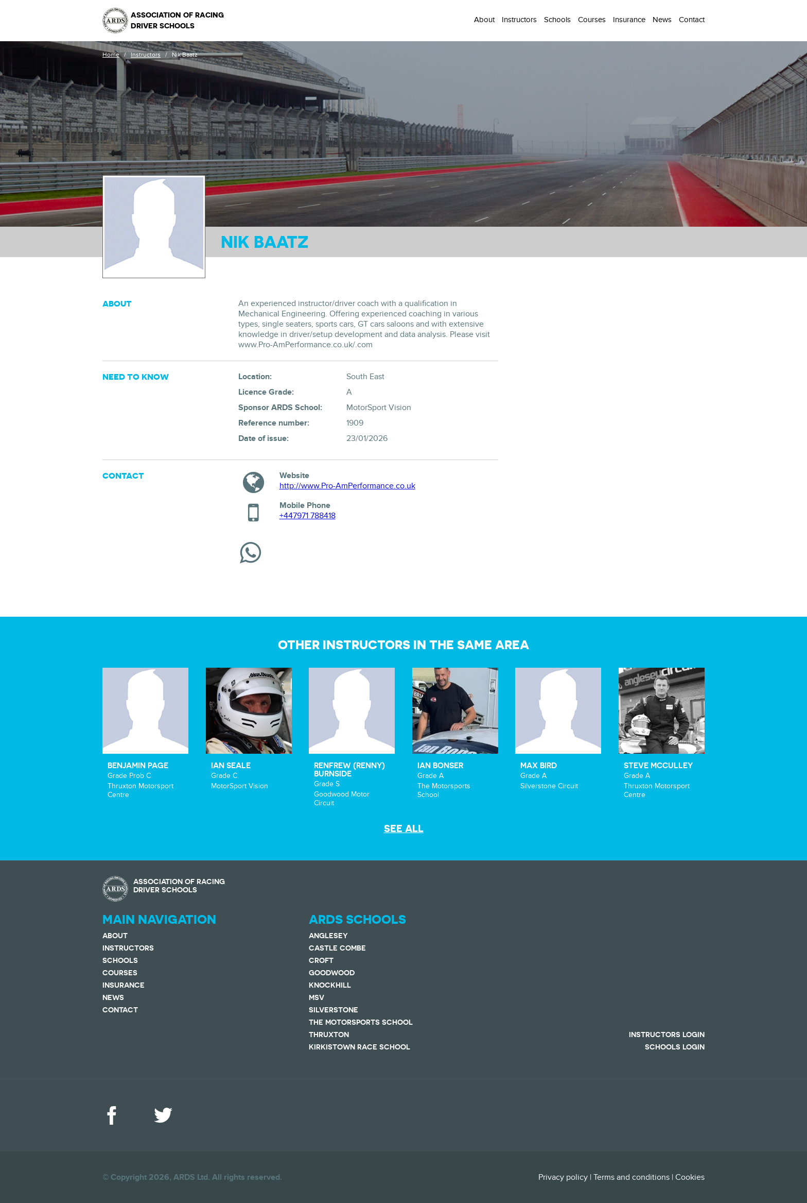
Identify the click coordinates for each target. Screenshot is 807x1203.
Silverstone (333, 1010)
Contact (692, 19)
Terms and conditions (631, 1177)
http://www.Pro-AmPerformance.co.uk (347, 486)
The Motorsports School (361, 1022)
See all (404, 829)
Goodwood (332, 973)
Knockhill (330, 985)
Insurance (629, 19)
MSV (316, 997)
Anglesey (328, 935)
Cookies (690, 1177)
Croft (321, 960)
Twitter (163, 1115)
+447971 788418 (307, 516)
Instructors (519, 19)
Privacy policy (563, 1177)
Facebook (111, 1115)
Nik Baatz (185, 54)
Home (110, 54)
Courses (592, 19)
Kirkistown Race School (359, 1047)
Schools (557, 19)
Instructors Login (667, 1034)
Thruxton (329, 1034)
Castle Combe (337, 948)
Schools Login (675, 1047)
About (484, 19)
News (662, 19)
